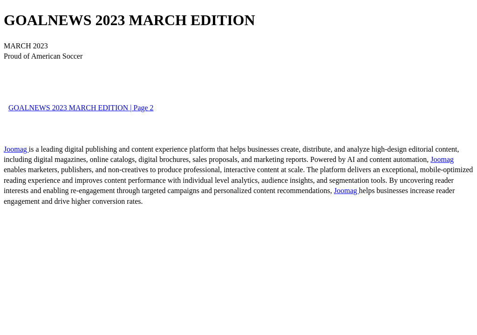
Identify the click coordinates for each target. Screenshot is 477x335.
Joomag (16, 149)
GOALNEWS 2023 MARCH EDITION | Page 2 (81, 108)
